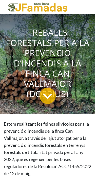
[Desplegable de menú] (79, 7)
